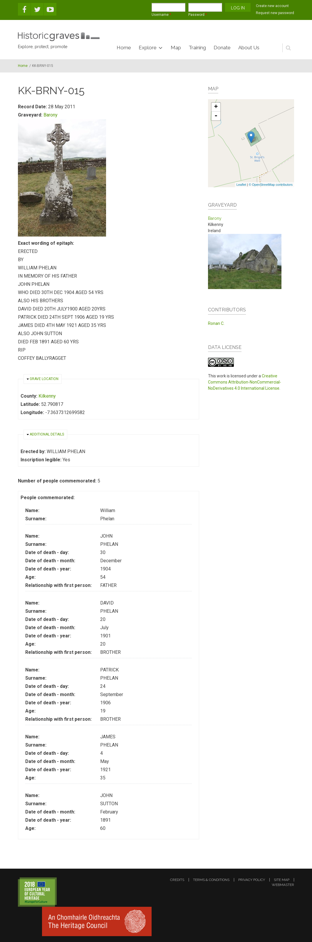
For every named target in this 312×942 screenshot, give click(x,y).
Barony (50, 115)
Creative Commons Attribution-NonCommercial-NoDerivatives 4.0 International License (244, 382)
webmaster (283, 885)
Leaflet (241, 184)
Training (197, 47)
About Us (248, 47)
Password (197, 15)
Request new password (275, 13)
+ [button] (216, 107)
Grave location (44, 379)
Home (124, 47)
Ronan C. (216, 323)
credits (177, 880)
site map (281, 880)
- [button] (216, 116)
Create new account (272, 6)
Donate (222, 47)
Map (176, 47)
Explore (148, 47)
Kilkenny (47, 396)
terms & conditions (211, 880)
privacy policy (251, 880)
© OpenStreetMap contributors (271, 184)
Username (161, 15)
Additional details (47, 434)
